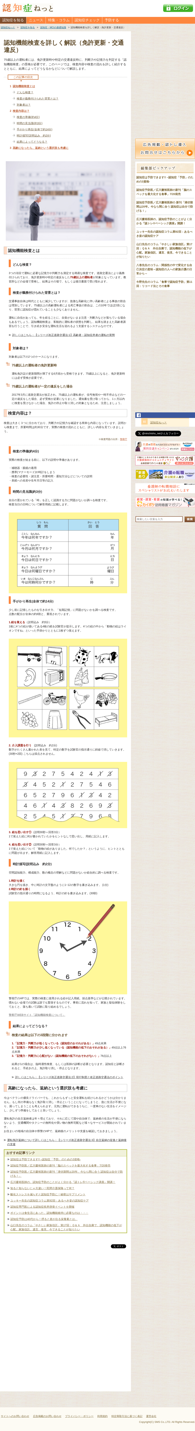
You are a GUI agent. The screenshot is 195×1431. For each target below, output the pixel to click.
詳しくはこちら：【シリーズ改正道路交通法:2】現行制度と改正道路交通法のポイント (69, 1077)
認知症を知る (13, 20)
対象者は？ (24, 104)
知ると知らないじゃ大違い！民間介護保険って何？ (42, 1188)
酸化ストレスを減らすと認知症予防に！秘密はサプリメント (48, 1194)
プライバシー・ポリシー (79, 1416)
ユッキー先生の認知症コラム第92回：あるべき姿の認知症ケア (49, 1200)
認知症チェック (87, 20)
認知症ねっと (158, 422)
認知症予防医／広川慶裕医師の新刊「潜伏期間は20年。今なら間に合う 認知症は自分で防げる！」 (66, 1173)
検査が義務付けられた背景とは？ (37, 98)
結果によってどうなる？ (32, 141)
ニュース (36, 20)
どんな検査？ (25, 92)
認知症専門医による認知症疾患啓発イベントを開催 (42, 1206)
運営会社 (151, 1416)
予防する (112, 20)
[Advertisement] (65, 1291)
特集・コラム (59, 20)
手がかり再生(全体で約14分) (34, 129)
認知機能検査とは (24, 86)
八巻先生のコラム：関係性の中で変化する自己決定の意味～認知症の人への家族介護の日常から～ (164, 269)
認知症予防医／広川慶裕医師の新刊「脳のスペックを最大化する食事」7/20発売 (60, 1165)
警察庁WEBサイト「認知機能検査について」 (37, 1014)
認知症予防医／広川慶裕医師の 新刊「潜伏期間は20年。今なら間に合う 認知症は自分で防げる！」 (164, 206)
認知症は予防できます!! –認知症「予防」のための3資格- (45, 1159)
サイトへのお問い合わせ (15, 1416)
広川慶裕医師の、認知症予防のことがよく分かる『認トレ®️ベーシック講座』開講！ (62, 1182)
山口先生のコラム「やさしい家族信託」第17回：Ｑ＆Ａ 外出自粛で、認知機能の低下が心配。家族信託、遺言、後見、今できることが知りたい (66, 1227)
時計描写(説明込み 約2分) (34, 135)
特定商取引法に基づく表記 (126, 1416)
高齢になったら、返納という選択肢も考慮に (40, 147)
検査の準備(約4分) (28, 117)
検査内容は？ (21, 110)
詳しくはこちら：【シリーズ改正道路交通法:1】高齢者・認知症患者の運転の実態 (63, 335)
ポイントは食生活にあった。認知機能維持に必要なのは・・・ (49, 1212)
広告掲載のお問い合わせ (47, 1416)
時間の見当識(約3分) (29, 123)
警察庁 (123, 439)
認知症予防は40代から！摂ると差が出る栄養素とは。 (44, 1219)
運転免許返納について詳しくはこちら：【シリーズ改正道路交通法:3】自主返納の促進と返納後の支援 (67, 1142)
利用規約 (102, 1416)
